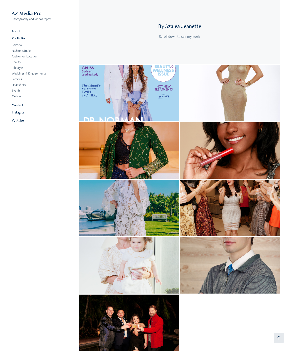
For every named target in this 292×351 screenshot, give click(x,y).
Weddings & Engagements (29, 73)
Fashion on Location (25, 56)
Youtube (18, 120)
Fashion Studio (21, 51)
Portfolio (18, 38)
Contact (17, 105)
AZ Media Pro (27, 13)
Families (17, 79)
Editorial (17, 45)
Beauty (16, 62)
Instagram (19, 112)
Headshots (19, 85)
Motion (16, 96)
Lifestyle (17, 68)
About (16, 31)
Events (16, 90)
